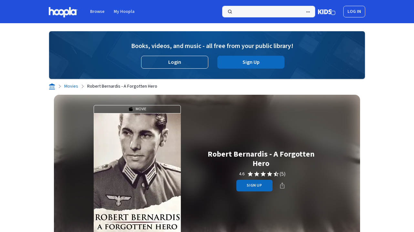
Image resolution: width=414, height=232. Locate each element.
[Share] (282, 185)
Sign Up (251, 62)
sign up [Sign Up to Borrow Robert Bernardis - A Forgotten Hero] (254, 185)
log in (354, 11)
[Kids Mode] (326, 11)
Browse (97, 11)
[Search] (268, 11)
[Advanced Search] (308, 12)
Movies (71, 86)
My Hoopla (124, 11)
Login (174, 62)
